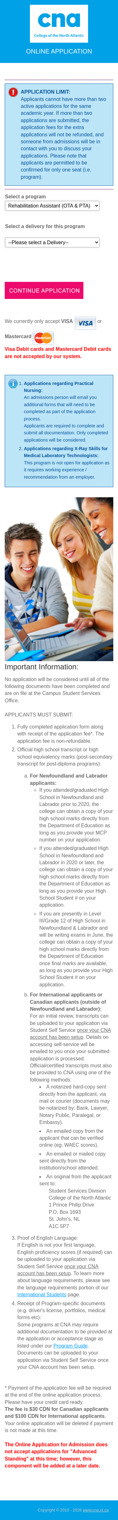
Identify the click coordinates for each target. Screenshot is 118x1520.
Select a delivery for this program (45, 226)
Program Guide (70, 1346)
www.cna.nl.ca (96, 1510)
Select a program (25, 196)
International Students (41, 1294)
